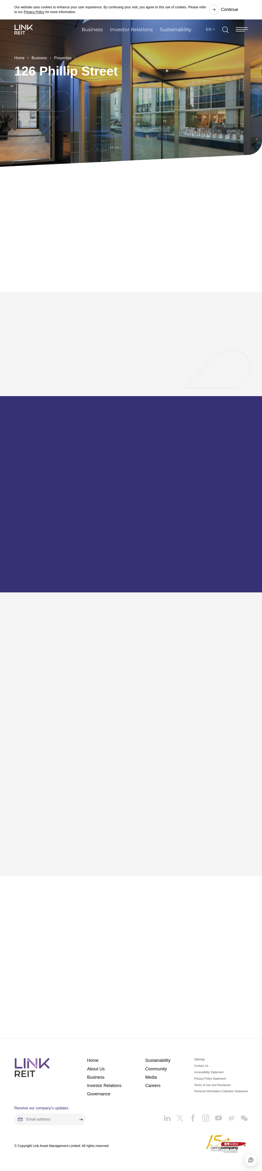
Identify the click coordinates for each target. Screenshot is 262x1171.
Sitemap (199, 1052)
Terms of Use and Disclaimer (212, 1078)
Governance (98, 1087)
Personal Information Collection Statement (221, 1084)
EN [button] (209, 34)
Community (156, 1062)
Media (151, 1070)
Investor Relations (131, 34)
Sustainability (176, 34)
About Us (96, 1062)
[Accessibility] (245, 1154)
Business (92, 34)
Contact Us (201, 1059)
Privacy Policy (34, 12)
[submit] (81, 1113)
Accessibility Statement (208, 1065)
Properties (63, 58)
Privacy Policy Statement (210, 1072)
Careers (152, 1079)
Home (19, 58)
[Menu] (242, 34)
